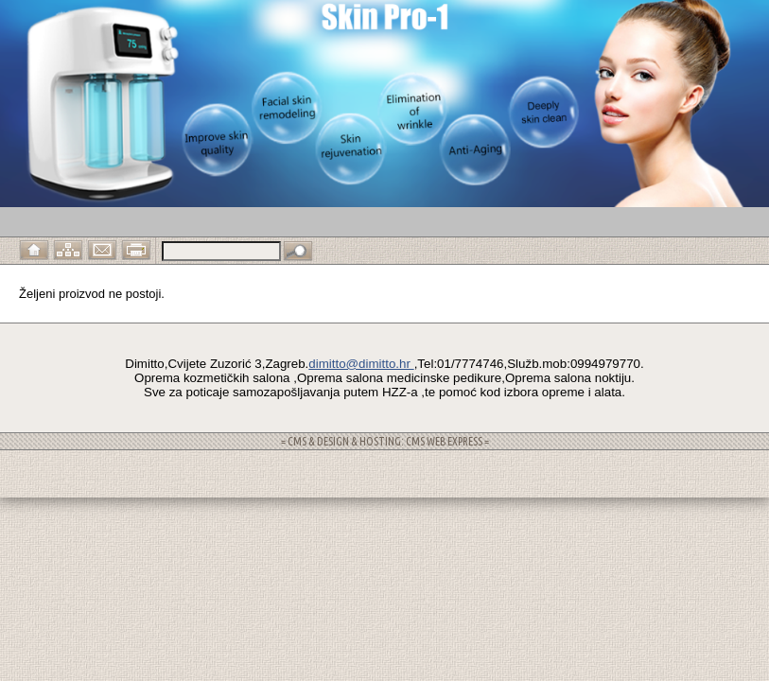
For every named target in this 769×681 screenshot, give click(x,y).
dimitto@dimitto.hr (360, 364)
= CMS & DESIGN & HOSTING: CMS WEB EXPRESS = (385, 441)
